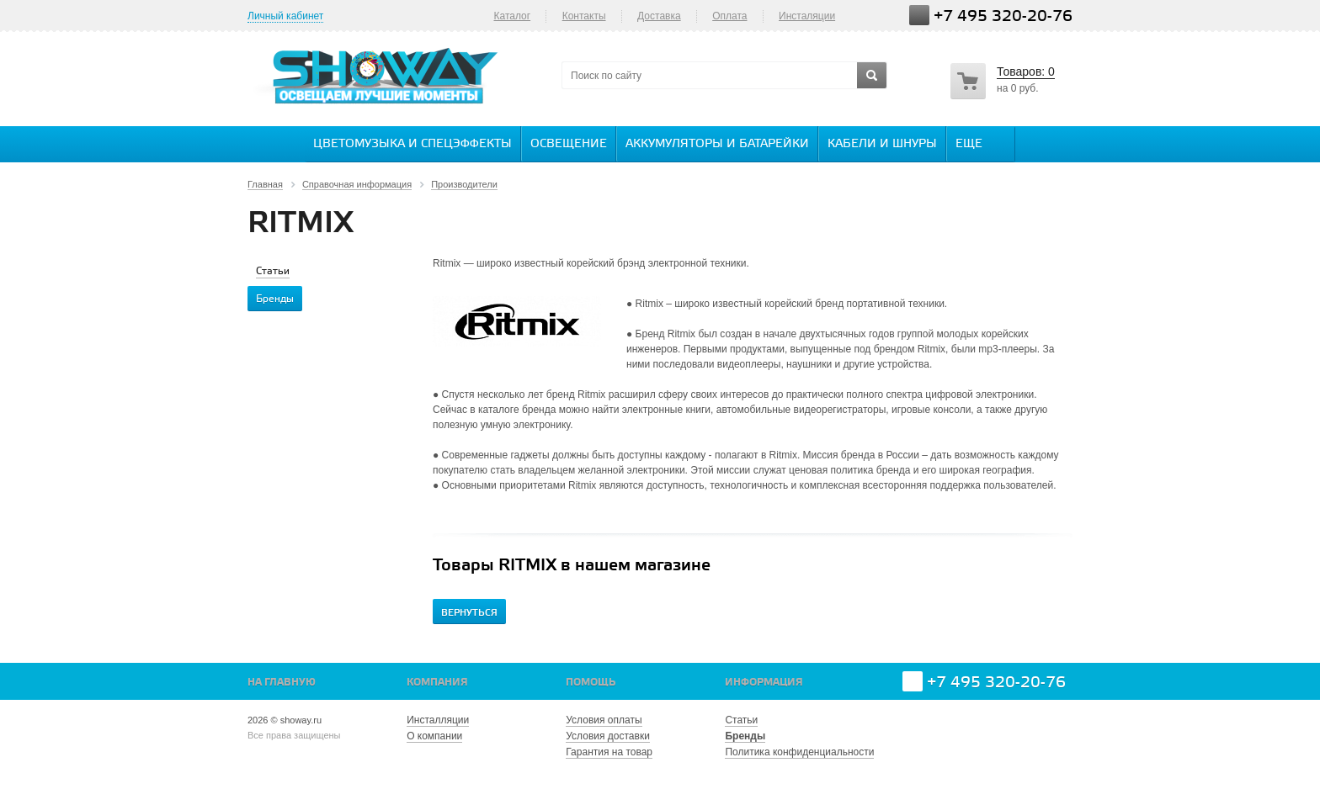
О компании (434, 736)
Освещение (568, 144)
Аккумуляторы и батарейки (717, 144)
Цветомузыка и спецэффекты (412, 144)
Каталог (511, 16)
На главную (282, 682)
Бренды (745, 736)
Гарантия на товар (609, 752)
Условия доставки (608, 736)
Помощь (590, 682)
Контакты (584, 16)
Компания (437, 682)
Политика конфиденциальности (799, 752)
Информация (764, 682)
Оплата (729, 16)
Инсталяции (807, 16)
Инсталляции (438, 720)
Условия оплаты (603, 720)
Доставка (659, 16)
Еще (977, 143)
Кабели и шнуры (882, 144)
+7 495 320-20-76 (1003, 16)
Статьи (741, 720)
